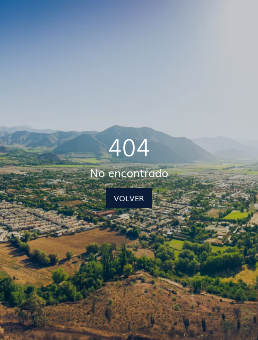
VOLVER (129, 198)
